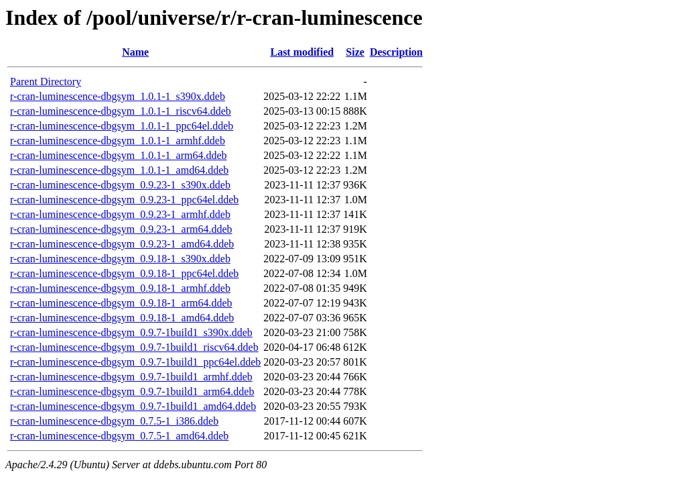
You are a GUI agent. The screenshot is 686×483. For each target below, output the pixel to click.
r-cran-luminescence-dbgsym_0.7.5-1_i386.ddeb (114, 421)
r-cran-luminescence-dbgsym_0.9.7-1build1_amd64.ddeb (133, 406)
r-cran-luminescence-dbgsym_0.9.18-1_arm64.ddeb (121, 303)
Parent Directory (45, 81)
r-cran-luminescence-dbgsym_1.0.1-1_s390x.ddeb (117, 96)
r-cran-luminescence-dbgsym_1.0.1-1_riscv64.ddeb (120, 111)
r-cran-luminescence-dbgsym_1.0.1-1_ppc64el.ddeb (121, 125)
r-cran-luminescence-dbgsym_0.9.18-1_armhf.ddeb (120, 288)
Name (135, 52)
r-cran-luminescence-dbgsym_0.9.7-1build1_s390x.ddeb (131, 332)
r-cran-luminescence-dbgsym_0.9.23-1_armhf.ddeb (120, 214)
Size (355, 52)
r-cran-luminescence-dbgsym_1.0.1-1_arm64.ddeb (118, 155)
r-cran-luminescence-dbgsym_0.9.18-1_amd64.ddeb (122, 317)
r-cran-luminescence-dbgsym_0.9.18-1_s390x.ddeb (120, 258)
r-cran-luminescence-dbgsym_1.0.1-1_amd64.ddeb (119, 170)
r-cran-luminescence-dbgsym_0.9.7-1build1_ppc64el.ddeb (135, 362)
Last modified (302, 52)
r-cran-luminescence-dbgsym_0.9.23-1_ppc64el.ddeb (124, 199)
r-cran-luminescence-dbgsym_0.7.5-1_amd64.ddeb (119, 435)
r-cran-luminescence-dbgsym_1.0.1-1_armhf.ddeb (117, 140)
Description (396, 52)
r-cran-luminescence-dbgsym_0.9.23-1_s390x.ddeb (120, 185)
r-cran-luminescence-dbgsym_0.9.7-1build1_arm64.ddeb (132, 391)
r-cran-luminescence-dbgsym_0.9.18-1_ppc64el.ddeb (124, 273)
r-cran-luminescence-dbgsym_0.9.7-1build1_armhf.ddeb (131, 376)
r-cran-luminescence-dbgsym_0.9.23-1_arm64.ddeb (121, 229)
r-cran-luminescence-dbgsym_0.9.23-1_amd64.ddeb (122, 244)
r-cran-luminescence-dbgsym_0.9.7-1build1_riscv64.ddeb (134, 347)
